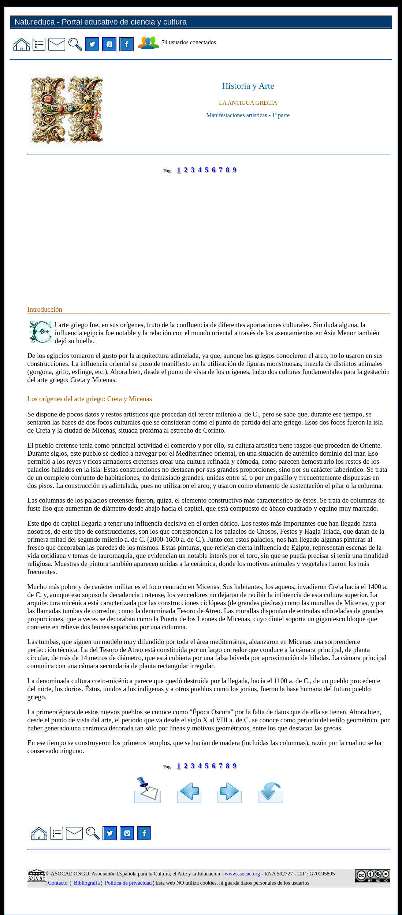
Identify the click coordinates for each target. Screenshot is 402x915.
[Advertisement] (208, 232)
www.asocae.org (242, 874)
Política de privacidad (128, 883)
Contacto (57, 883)
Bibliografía (87, 883)
